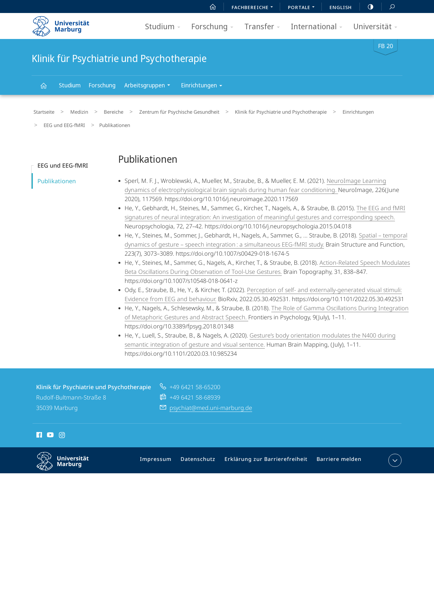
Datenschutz (204, 454)
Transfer (264, 27)
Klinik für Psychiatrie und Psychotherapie (47, 88)
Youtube (50, 428)
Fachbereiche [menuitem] (254, 8)
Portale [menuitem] (303, 8)
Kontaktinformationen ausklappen (394, 452)
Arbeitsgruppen (149, 86)
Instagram (62, 428)
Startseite (42, 110)
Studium (164, 27)
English (341, 7)
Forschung (214, 27)
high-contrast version (367, 6)
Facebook (38, 428)
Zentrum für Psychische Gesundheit (155, 110)
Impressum (165, 454)
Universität (377, 27)
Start (209, 6)
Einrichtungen (203, 86)
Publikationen (56, 173)
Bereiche (97, 110)
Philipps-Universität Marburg (68, 458)
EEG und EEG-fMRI (364, 110)
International (318, 27)
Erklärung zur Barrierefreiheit (268, 454)
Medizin (70, 110)
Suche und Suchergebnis (388, 7)
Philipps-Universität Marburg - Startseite (67, 24)
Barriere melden (336, 454)
